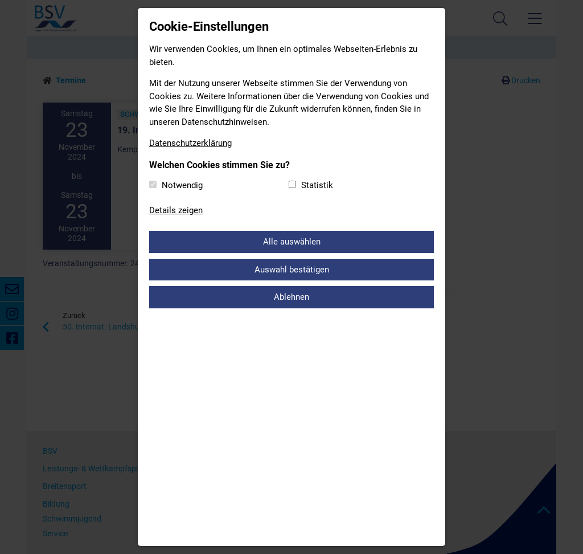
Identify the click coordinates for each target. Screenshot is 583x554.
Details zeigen (176, 210)
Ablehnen (291, 297)
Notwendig (182, 185)
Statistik (317, 185)
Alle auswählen (292, 242)
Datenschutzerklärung (190, 143)
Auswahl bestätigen (291, 269)
